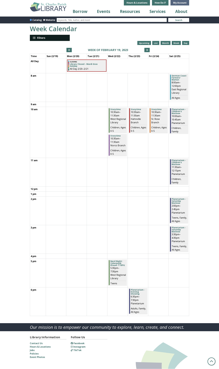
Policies (34, 353)
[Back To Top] (211, 361)
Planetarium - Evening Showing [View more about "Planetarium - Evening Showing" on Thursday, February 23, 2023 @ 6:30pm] (138, 292)
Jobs (32, 350)
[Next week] (147, 50)
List (156, 43)
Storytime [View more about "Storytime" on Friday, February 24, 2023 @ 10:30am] (156, 109)
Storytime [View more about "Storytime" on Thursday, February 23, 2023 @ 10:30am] (136, 109)
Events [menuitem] (103, 11)
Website (50, 20)
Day (186, 43)
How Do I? (160, 2)
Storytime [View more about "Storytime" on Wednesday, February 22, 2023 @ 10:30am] (115, 109)
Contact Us (36, 343)
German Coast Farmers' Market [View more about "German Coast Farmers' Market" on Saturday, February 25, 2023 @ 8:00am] (179, 78)
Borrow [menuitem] (80, 11)
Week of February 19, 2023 (108, 50)
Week (176, 43)
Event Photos (37, 357)
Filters (41, 38)
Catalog (37, 20)
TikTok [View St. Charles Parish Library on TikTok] (76, 350)
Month (165, 43)
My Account (180, 2)
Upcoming (144, 43)
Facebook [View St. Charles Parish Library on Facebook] (78, 343)
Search (178, 20)
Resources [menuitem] (130, 11)
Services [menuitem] (158, 11)
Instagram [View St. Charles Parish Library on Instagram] (78, 346)
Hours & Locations (137, 2)
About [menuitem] (181, 11)
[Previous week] (69, 50)
